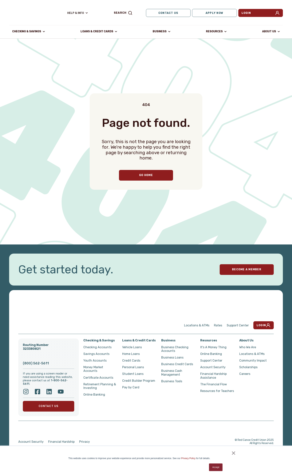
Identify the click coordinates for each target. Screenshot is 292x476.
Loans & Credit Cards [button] (97, 31)
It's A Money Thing (213, 347)
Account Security (213, 367)
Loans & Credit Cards (139, 340)
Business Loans (172, 357)
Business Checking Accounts (174, 348)
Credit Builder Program (138, 380)
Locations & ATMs (196, 325)
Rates (218, 325)
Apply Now (214, 12)
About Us (246, 340)
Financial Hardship (61, 441)
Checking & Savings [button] (26, 31)
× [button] (233, 453)
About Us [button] (269, 31)
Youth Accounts (95, 360)
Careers (244, 373)
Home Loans (131, 353)
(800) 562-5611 (36, 363)
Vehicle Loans (132, 347)
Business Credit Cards (177, 364)
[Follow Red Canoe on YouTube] (61, 391)
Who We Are (247, 347)
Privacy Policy (188, 458)
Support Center (238, 325)
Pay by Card (130, 387)
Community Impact (253, 360)
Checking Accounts (97, 347)
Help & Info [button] (75, 12)
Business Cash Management (171, 372)
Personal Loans (133, 367)
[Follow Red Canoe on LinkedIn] (49, 391)
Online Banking (94, 394)
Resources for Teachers (217, 390)
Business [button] (160, 31)
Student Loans (133, 373)
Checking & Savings (99, 340)
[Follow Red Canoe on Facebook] (37, 391)
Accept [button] (215, 467)
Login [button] (261, 13)
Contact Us (168, 12)
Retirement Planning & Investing (99, 385)
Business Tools (171, 381)
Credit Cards (131, 360)
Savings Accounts (96, 353)
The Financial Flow (213, 384)
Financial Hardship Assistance (213, 375)
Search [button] (123, 13)
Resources (208, 340)
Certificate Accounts (98, 377)
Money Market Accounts (93, 368)
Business (168, 340)
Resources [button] (214, 31)
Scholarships (248, 367)
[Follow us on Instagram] (26, 391)
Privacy (84, 441)
